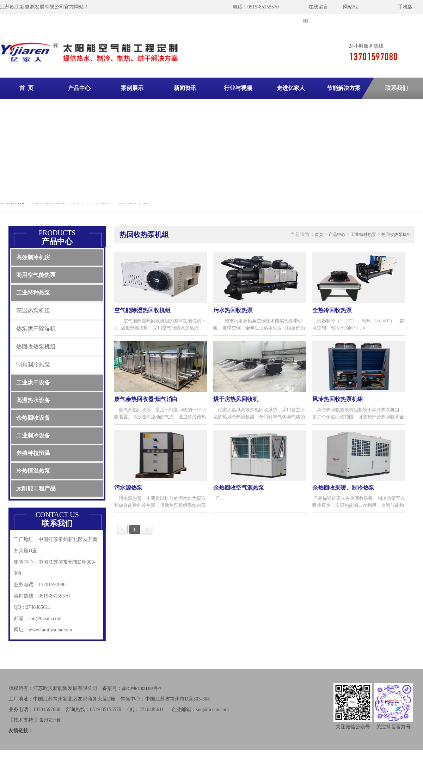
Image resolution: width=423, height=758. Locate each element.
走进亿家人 (291, 88)
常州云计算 (50, 720)
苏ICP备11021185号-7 (141, 688)
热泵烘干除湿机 (36, 329)
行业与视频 (238, 88)
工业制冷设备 (33, 435)
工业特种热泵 (33, 293)
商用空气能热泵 (36, 275)
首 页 (26, 88)
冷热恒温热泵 (33, 471)
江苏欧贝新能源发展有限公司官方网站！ (44, 7)
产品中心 (79, 88)
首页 (319, 234)
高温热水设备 (33, 400)
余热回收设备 (33, 418)
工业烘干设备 (33, 383)
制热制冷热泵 (33, 365)
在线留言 (318, 7)
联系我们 (396, 88)
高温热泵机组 (33, 311)
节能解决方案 (344, 88)
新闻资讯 (185, 88)
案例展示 (132, 88)
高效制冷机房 (33, 257)
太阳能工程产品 (36, 488)
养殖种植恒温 (33, 453)
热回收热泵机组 (36, 347)
